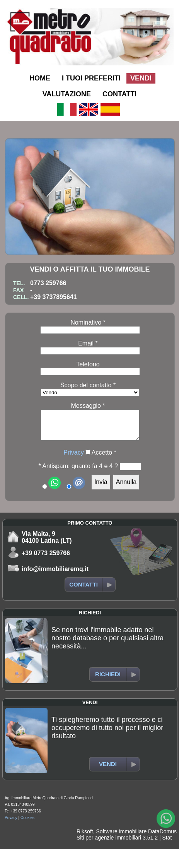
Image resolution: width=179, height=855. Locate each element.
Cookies (27, 823)
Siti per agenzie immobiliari (109, 843)
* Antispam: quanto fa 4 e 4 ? (78, 472)
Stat (167, 843)
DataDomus (162, 837)
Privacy (73, 458)
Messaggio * (88, 405)
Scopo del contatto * (88, 385)
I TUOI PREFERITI (91, 78)
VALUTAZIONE (67, 94)
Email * (88, 343)
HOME (39, 78)
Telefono (88, 364)
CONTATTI (119, 94)
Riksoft (85, 837)
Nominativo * (88, 322)
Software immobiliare (121, 837)
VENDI (141, 78)
